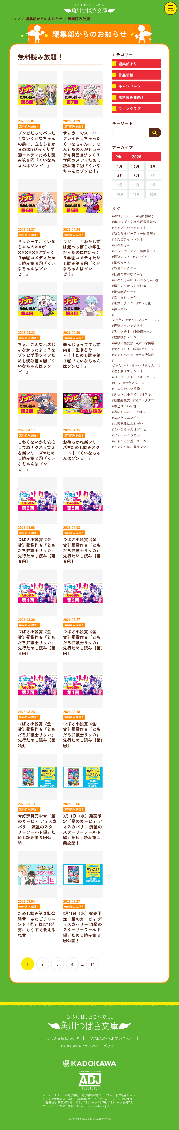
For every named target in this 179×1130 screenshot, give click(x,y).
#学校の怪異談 (122, 343)
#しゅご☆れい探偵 (126, 388)
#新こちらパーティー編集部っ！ (135, 233)
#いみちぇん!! (122, 280)
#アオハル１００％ (126, 435)
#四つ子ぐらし (122, 216)
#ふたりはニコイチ (126, 417)
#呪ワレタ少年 (143, 400)
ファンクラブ (129, 108)
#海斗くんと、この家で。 (131, 411)
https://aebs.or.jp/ (97, 1106)
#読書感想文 (121, 400)
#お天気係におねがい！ (129, 423)
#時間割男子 (145, 216)
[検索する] (155, 132)
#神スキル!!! (121, 309)
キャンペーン (129, 86)
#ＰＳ (116, 382)
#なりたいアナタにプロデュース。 (136, 317)
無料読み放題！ (131, 97)
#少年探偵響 (145, 343)
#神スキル (146, 394)
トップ (15, 18)
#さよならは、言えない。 (131, 446)
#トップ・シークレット (129, 227)
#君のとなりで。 (145, 348)
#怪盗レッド (121, 256)
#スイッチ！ (121, 331)
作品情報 (125, 75)
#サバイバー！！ (145, 256)
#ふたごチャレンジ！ (127, 239)
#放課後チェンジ (124, 337)
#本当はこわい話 (124, 406)
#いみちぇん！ (122, 245)
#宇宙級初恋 (145, 354)
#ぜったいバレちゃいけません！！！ (138, 363)
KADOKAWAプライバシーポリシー (89, 1046)
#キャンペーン (122, 354)
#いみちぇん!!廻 (146, 280)
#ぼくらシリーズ (124, 297)
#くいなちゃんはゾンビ (129, 429)
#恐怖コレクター (124, 268)
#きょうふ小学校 (124, 394)
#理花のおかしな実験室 (129, 285)
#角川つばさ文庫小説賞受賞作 (134, 221)
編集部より (127, 64)
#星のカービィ (122, 262)
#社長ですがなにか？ (127, 274)
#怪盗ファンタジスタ (127, 325)
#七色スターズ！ (135, 382)
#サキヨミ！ (121, 348)
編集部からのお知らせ (44, 18)
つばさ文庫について (62, 1038)
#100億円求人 (143, 331)
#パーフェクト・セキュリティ (134, 377)
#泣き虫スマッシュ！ (127, 371)
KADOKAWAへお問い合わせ (110, 1038)
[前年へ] (119, 156)
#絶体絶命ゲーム (124, 291)
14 (93, 964)
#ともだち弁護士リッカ (129, 441)
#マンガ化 (143, 303)
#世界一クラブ (122, 303)
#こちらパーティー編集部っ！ (134, 250)
